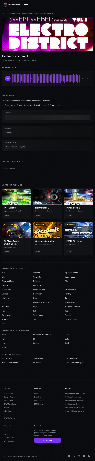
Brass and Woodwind (42, 335)
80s (3, 273)
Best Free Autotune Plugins (75, 393)
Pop (35, 306)
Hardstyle (68, 294)
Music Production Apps (74, 363)
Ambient (36, 273)
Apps (6, 414)
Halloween (37, 294)
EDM (66, 281)
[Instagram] (74, 456)
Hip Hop (5, 298)
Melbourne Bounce (41, 302)
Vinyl (4, 324)
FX (34, 339)
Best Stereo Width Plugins (74, 407)
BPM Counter (39, 404)
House (36, 298)
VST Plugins (7, 358)
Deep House (70, 277)
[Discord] (84, 456)
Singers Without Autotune (74, 411)
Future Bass (7, 290)
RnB (34, 311)
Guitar (67, 339)
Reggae (5, 311)
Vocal (4, 347)
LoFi (3, 302)
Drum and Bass (8, 281)
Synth (67, 343)
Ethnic (67, 285)
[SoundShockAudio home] (16, 5)
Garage (5, 294)
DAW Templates (71, 358)
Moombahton (70, 302)
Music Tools (38, 400)
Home (4, 13)
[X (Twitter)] (79, 456)
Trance (5, 319)
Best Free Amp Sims (72, 404)
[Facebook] (89, 456)
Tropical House (71, 319)
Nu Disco (5, 306)
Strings (36, 343)
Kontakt (7, 407)
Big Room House (71, 273)
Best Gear (38, 397)
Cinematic (37, 277)
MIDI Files (37, 363)
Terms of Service (10, 441)
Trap (35, 319)
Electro (8, 133)
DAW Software (9, 418)
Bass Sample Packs (29, 13)
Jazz (67, 298)
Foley (4, 339)
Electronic (37, 285)
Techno (68, 315)
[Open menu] (88, 4)
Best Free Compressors (74, 397)
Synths (22, 147)
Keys (4, 343)
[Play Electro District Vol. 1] (8, 78)
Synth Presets (39, 358)
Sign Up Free (47, 440)
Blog (35, 393)
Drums (14, 147)
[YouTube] (69, 456)
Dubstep (36, 281)
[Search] (83, 4)
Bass (7, 147)
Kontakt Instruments (10, 363)
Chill (3, 277)
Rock (67, 311)
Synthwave (6, 315)
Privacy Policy (9, 438)
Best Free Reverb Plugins (74, 400)
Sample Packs (14, 13)
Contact (7, 434)
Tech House (38, 315)
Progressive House (72, 306)
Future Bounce (39, 290)
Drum (67, 335)
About (6, 430)
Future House (70, 290)
